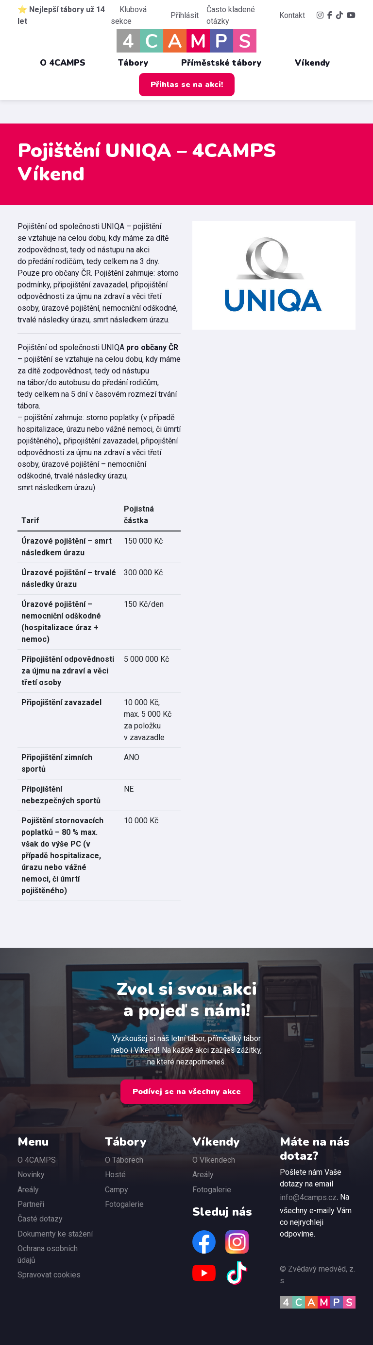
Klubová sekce (129, 15)
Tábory (138, 63)
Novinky (31, 1174)
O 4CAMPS (67, 63)
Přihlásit (184, 15)
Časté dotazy (40, 1218)
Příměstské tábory (226, 63)
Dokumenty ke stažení (55, 1234)
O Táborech (124, 1160)
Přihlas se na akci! (187, 84)
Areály (28, 1189)
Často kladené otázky (230, 15)
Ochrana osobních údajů (47, 1254)
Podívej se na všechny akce (187, 1091)
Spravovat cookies (49, 1274)
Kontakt (292, 15)
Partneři (30, 1204)
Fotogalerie (124, 1204)
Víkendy (317, 63)
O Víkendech (213, 1160)
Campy (116, 1189)
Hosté (115, 1174)
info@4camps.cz (308, 1197)
